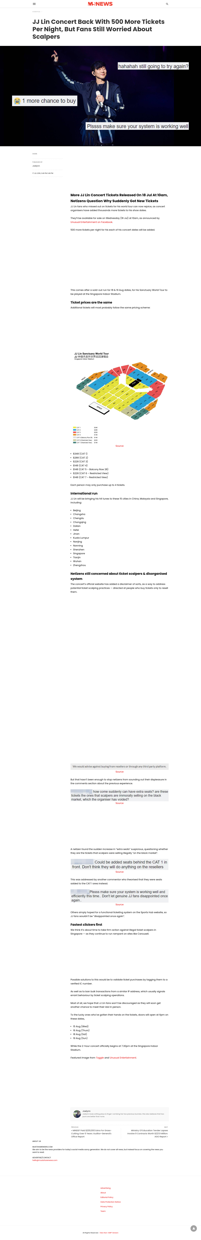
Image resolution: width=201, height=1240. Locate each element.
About (103, 1192)
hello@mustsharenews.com (44, 1160)
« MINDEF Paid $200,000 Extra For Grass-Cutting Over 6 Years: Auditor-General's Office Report (91, 1133)
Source (120, 445)
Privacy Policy (107, 1206)
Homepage (36, 12)
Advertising (106, 1188)
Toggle (100, 1057)
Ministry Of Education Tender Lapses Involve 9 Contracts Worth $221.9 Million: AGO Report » (147, 1133)
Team (103, 1211)
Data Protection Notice (111, 1202)
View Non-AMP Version (109, 1233)
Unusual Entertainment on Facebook (91, 222)
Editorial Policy (107, 1197)
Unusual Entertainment (123, 1057)
